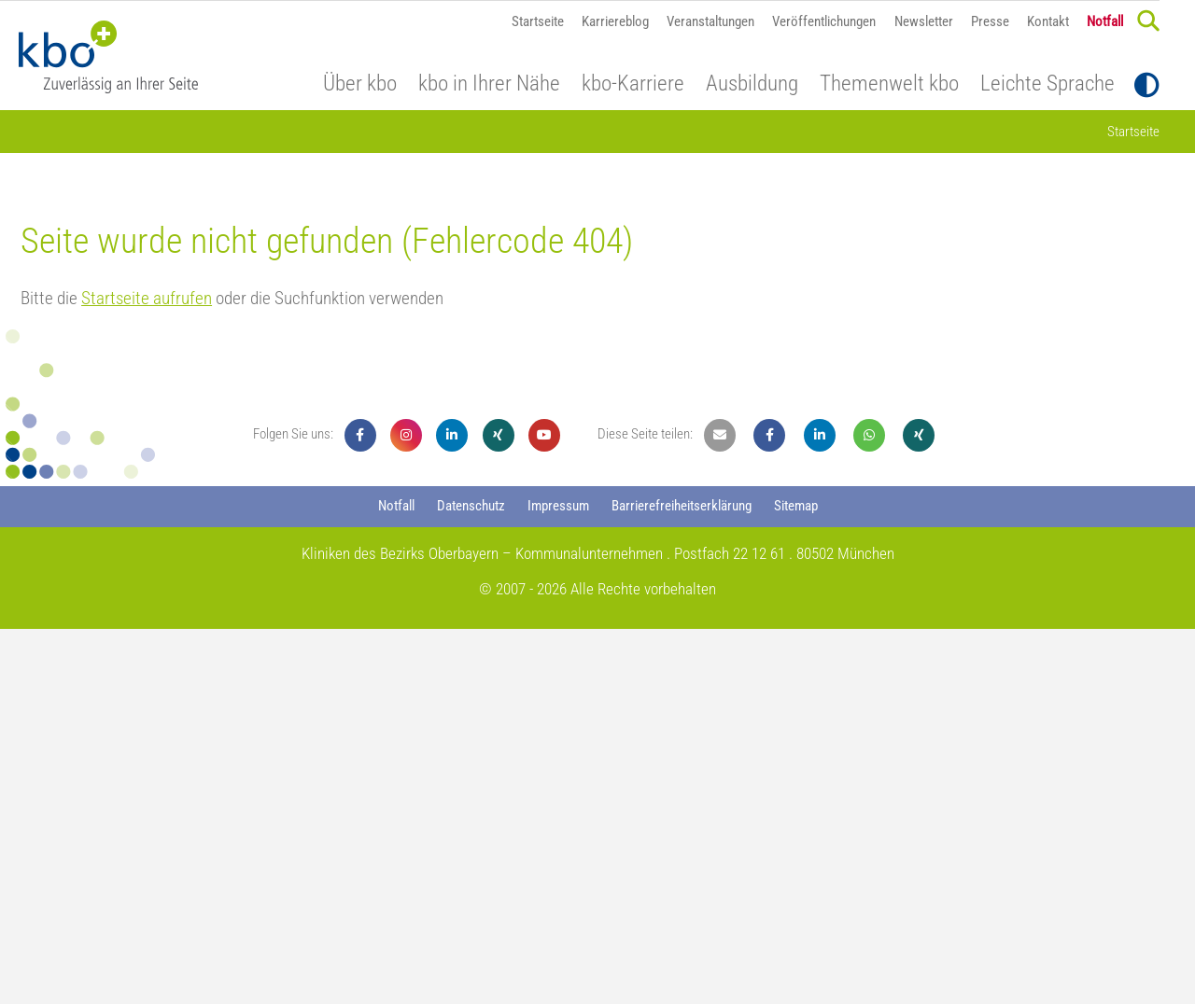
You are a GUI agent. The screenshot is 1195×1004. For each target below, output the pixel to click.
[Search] (1148, 20)
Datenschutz (471, 880)
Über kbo (360, 84)
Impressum (558, 880)
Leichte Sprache (1047, 84)
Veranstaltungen (710, 21)
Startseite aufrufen (146, 673)
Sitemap (796, 880)
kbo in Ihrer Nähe (489, 84)
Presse (990, 21)
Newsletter (923, 21)
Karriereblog (615, 21)
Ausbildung (752, 84)
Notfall (1105, 21)
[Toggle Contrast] (1147, 85)
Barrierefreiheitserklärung (682, 880)
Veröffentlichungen (824, 21)
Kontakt (1048, 21)
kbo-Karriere (633, 84)
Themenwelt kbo (889, 84)
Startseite (538, 21)
